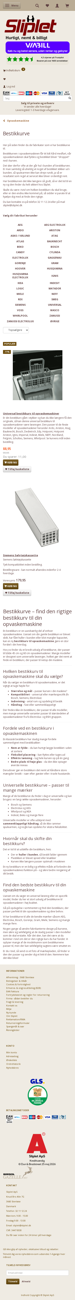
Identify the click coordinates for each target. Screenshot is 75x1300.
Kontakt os (11, 1005)
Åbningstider (13, 1030)
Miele (44, 920)
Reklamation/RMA (15, 1019)
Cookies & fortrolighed (18, 984)
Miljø (8, 1008)
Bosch (18, 920)
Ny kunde (11, 1012)
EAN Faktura (12, 991)
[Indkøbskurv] (37, 70)
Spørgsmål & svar (15, 1026)
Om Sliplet (11, 1015)
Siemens (53, 920)
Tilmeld (12, 1281)
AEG (63, 916)
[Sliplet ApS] (30, 26)
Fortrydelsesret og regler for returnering (28, 994)
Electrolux (8, 920)
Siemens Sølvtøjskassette (20, 555)
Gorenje (28, 920)
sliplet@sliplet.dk (12, 205)
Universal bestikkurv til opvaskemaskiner (31, 413)
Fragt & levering (14, 1001)
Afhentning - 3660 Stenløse (20, 977)
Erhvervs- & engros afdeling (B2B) (23, 987)
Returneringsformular (18, 1022)
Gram (37, 920)
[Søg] (70, 98)
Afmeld (26, 1281)
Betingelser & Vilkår (16, 980)
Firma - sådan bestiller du (19, 998)
